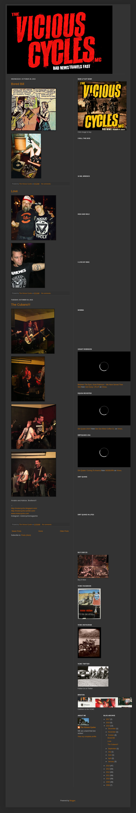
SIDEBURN (109, 471)
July (109, 752)
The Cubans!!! (20, 304)
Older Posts (64, 531)
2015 (108, 726)
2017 (108, 719)
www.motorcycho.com (20, 513)
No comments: (46, 184)
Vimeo (104, 387)
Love (14, 191)
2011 (108, 775)
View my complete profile (87, 736)
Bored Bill (17, 84)
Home (40, 531)
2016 (108, 723)
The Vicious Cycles (88, 727)
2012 (108, 772)
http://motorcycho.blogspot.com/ (24, 508)
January (111, 762)
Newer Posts (16, 531)
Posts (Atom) (26, 535)
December (112, 729)
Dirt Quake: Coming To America (89, 471)
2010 (108, 779)
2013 (108, 769)
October (111, 735)
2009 (108, 782)
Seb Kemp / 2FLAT (92, 387)
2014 (108, 766)
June (110, 755)
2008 (108, 785)
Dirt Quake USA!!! (84, 429)
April (110, 758)
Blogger (72, 801)
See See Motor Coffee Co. (105, 429)
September (112, 749)
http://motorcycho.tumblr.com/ (23, 511)
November (112, 732)
